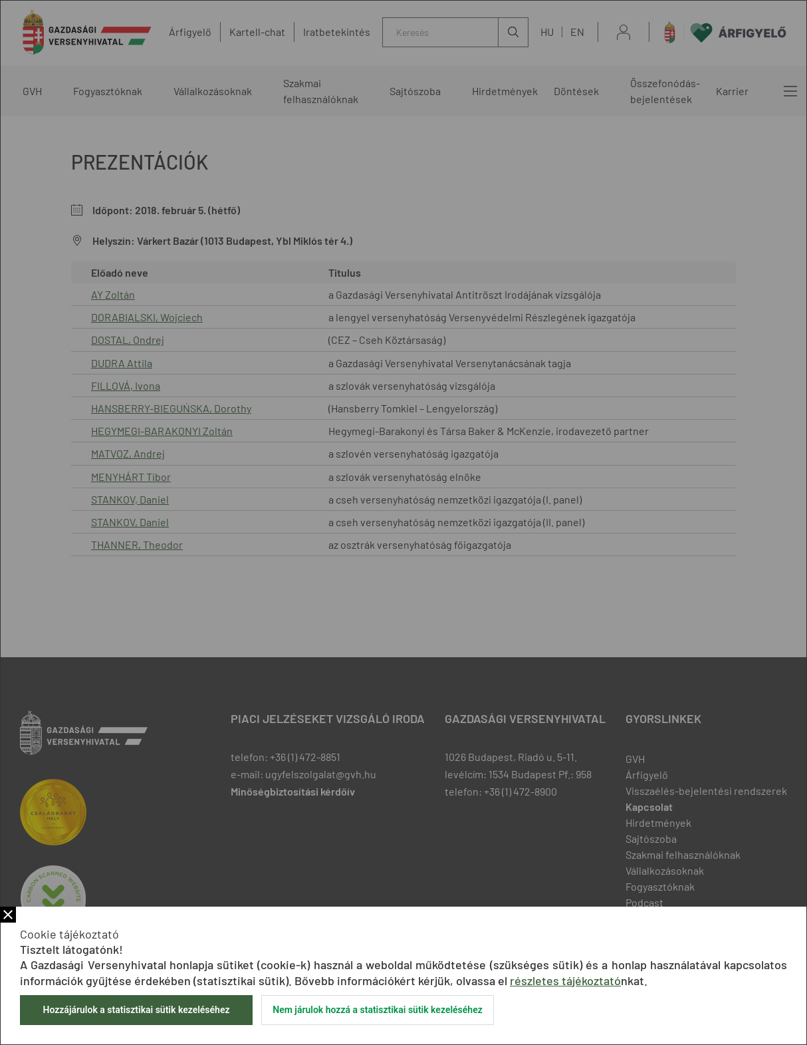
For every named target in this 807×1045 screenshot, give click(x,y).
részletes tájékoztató (565, 980)
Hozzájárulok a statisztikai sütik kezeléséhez (136, 1009)
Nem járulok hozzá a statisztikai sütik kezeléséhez (378, 1009)
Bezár (8, 915)
